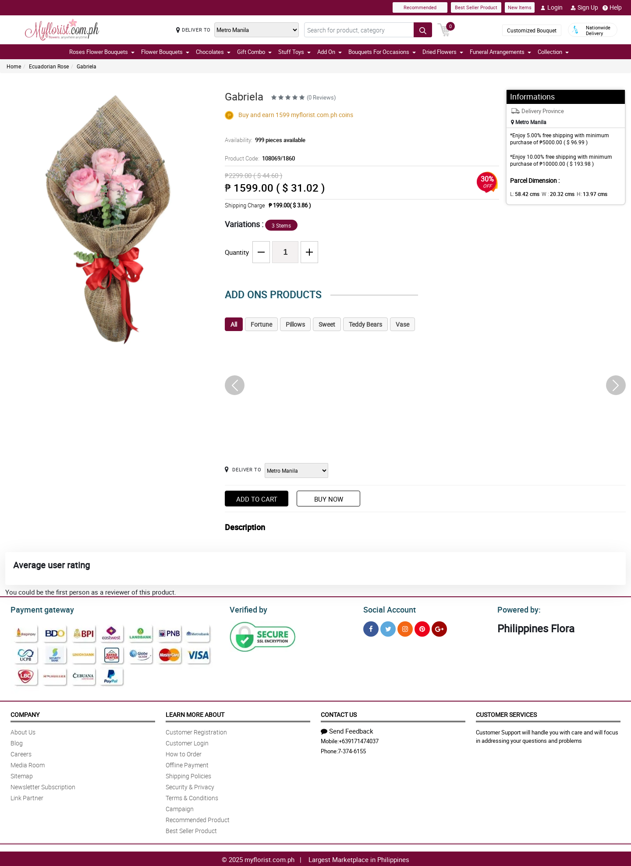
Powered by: (517, 608)
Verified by (247, 608)
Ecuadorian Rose (49, 66)
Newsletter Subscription (43, 785)
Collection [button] (553, 52)
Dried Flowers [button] (442, 52)
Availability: (263, 140)
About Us (23, 731)
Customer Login (187, 742)
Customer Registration (196, 731)
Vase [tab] (402, 324)
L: (523, 193)
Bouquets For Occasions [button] (382, 52)
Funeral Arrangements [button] (500, 52)
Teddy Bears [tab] (365, 324)
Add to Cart (256, 499)
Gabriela (86, 66)
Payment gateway (38, 608)
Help (612, 7)
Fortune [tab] (261, 324)
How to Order (184, 752)
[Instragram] (405, 627)
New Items (520, 7)
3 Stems (281, 225)
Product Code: (258, 158)
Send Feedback (347, 729)
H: (584, 193)
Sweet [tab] (327, 324)
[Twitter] (388, 627)
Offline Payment (187, 763)
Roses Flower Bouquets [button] (102, 52)
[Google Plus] (439, 627)
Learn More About (195, 713)
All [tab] (233, 324)
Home (14, 66)
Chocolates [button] (213, 52)
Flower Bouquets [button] (165, 52)
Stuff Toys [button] (294, 52)
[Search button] (423, 29)
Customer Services (506, 713)
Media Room (28, 763)
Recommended (420, 7)
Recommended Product (198, 818)
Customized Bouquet (532, 30)
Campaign (180, 807)
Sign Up (584, 7)
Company (25, 713)
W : (553, 193)
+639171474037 (359, 740)
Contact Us (339, 713)
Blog (17, 742)
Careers (21, 752)
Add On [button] (329, 52)
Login (551, 7)
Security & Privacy (190, 785)
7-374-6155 (352, 750)
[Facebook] (371, 627)
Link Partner (27, 796)
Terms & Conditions (192, 796)
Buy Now (328, 499)
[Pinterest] (422, 627)
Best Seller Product (476, 7)
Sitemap (22, 774)
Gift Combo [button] (254, 52)
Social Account (387, 608)
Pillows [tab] (295, 324)
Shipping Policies (188, 774)
